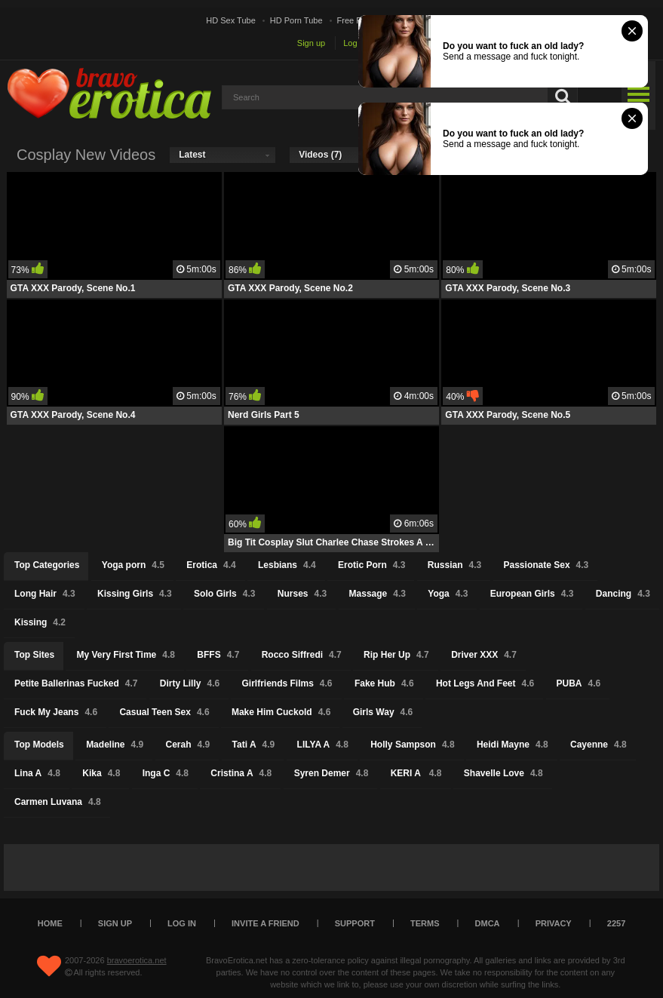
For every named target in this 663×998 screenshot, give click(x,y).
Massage (377, 593)
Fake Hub (384, 683)
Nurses (302, 593)
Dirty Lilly (189, 683)
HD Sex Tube (230, 20)
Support (355, 923)
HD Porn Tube (296, 20)
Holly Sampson (412, 744)
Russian (454, 565)
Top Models (39, 744)
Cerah (188, 744)
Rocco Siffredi (302, 654)
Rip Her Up (396, 654)
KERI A (416, 773)
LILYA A (322, 744)
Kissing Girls (134, 593)
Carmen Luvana (57, 802)
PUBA (579, 683)
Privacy (554, 923)
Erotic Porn (371, 565)
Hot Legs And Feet (485, 683)
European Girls (532, 593)
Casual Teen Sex (164, 712)
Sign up (311, 43)
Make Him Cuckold (281, 712)
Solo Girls (224, 593)
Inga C (166, 773)
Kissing (40, 622)
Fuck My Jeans (55, 712)
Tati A (253, 744)
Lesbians (287, 565)
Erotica (210, 565)
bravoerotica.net (137, 960)
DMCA (487, 923)
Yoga (448, 593)
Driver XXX (484, 654)
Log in (354, 43)
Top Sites (34, 654)
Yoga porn (133, 565)
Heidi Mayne (512, 744)
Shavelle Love (503, 773)
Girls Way (383, 712)
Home (50, 923)
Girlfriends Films (286, 683)
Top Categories (46, 565)
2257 (616, 923)
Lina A (37, 773)
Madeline (114, 744)
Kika (101, 773)
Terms (425, 923)
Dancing (623, 593)
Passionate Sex (546, 565)
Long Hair (44, 593)
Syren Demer (331, 773)
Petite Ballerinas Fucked (75, 683)
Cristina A (241, 773)
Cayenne (598, 744)
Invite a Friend (265, 923)
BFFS (218, 654)
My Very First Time (125, 654)
